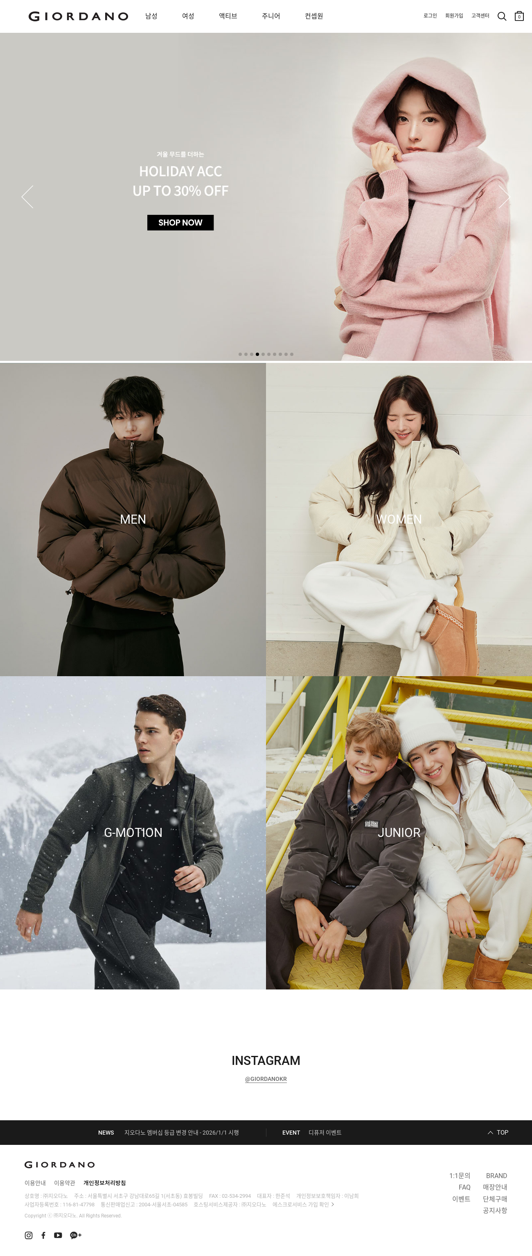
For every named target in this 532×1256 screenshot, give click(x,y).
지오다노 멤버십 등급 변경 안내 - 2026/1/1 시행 (181, 1132)
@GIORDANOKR (266, 1079)
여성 (188, 16)
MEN (133, 520)
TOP (502, 1132)
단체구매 (495, 1199)
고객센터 (480, 16)
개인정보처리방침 (104, 1183)
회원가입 (454, 16)
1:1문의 (460, 1176)
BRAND (496, 1176)
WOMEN (399, 520)
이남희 (351, 1196)
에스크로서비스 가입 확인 (301, 1204)
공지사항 (495, 1211)
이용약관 (64, 1183)
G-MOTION (133, 833)
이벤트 (461, 1199)
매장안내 (495, 1187)
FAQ (465, 1187)
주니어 (271, 16)
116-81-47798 (79, 1204)
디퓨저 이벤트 (325, 1132)
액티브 (228, 16)
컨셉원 (314, 16)
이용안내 (35, 1183)
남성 (151, 16)
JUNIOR (399, 833)
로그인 (430, 16)
